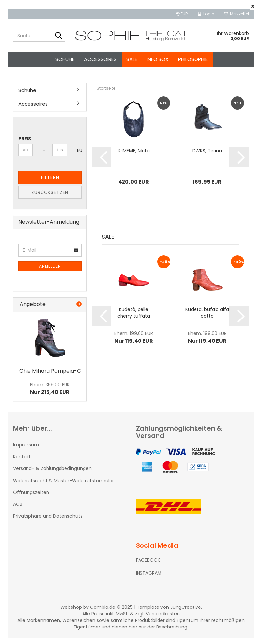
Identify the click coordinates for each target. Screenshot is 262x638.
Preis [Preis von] (24, 138)
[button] (182, 14)
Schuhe (64, 59)
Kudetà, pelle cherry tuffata (133, 312)
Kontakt (22, 456)
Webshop (71, 607)
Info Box (157, 59)
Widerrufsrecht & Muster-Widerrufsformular (63, 480)
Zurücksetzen (49, 192)
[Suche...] (58, 36)
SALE (131, 59)
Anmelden (50, 266)
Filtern (50, 177)
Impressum (26, 445)
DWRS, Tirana (207, 150)
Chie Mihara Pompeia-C (50, 371)
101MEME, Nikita (133, 150)
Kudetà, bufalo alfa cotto (207, 312)
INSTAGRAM (148, 573)
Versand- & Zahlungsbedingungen (52, 468)
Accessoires (100, 59)
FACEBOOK (148, 560)
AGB (17, 504)
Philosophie (193, 59)
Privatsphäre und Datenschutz (48, 516)
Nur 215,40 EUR (50, 388)
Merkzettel (236, 14)
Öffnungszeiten (31, 492)
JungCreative (185, 607)
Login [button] (206, 14)
